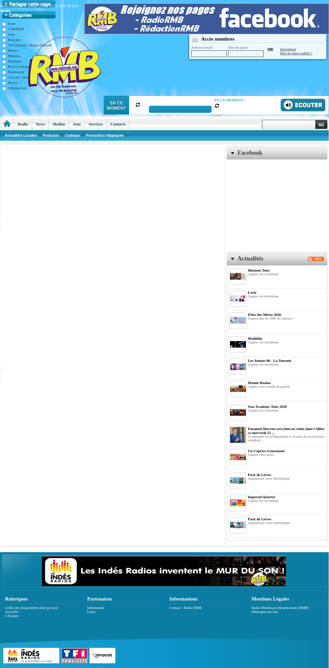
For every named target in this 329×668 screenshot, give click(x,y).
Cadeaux (72, 135)
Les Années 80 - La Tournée (269, 361)
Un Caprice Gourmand (266, 451)
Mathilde (255, 338)
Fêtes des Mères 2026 (264, 315)
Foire (9, 23)
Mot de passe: (246, 51)
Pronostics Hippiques (105, 135)
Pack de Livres (259, 475)
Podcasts (51, 135)
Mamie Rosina (259, 383)
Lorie (252, 292)
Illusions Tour (259, 270)
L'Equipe (11, 616)
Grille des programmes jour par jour (31, 608)
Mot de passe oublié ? (296, 53)
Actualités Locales (21, 135)
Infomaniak (95, 608)
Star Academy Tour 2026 (267, 406)
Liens (91, 612)
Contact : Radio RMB (185, 608)
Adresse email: (209, 51)
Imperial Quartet (261, 497)
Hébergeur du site (265, 612)
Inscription (288, 49)
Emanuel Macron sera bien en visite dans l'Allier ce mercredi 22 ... (286, 431)
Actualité (11, 612)
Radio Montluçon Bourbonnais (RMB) (280, 608)
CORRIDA (13, 29)
